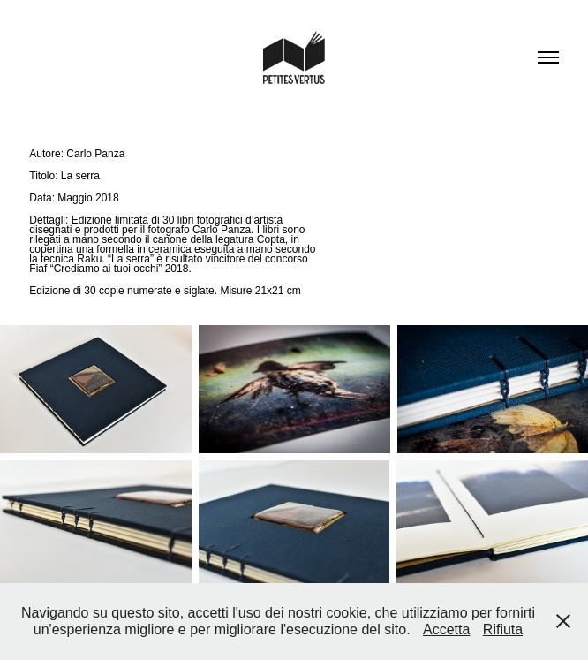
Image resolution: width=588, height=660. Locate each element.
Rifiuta (503, 629)
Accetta (446, 629)
